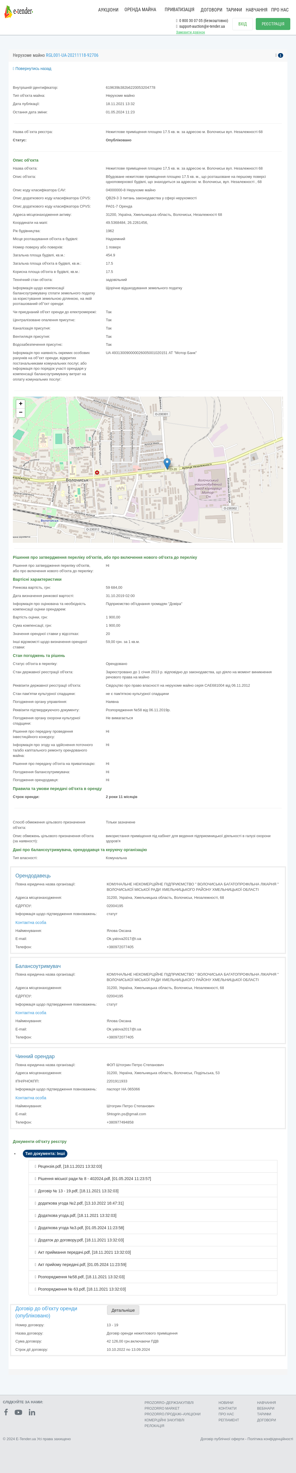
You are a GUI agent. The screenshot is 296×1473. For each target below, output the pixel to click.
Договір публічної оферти (222, 1439)
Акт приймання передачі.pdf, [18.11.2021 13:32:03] (84, 1252)
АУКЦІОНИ (108, 10)
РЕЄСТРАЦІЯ (273, 24)
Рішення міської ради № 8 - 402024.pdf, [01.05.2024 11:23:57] (94, 1178)
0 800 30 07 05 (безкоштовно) (202, 20)
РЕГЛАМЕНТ (229, 1420)
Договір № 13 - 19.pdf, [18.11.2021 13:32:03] (78, 1191)
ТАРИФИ (234, 10)
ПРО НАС (280, 10)
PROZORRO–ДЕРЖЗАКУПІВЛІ (169, 1403)
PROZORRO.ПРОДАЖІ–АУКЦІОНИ (172, 1414)
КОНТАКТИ (228, 1408)
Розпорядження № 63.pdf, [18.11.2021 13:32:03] (82, 1289)
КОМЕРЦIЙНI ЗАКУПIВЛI (164, 1420)
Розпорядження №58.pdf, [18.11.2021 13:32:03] (81, 1277)
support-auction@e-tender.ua (200, 26)
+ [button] (21, 404)
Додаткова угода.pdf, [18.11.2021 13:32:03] (77, 1215)
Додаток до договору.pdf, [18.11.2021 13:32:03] (81, 1240)
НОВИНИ (226, 1403)
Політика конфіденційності (270, 1439)
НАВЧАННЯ (256, 10)
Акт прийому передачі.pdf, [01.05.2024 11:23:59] (82, 1264)
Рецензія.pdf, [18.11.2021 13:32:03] (70, 1166)
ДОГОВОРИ (211, 10)
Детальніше (123, 1310)
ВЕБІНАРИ (266, 1408)
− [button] (21, 413)
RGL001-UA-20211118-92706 (72, 55)
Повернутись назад (32, 68)
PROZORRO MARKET (162, 1408)
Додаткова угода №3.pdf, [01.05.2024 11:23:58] (81, 1227)
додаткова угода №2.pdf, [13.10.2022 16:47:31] (81, 1203)
